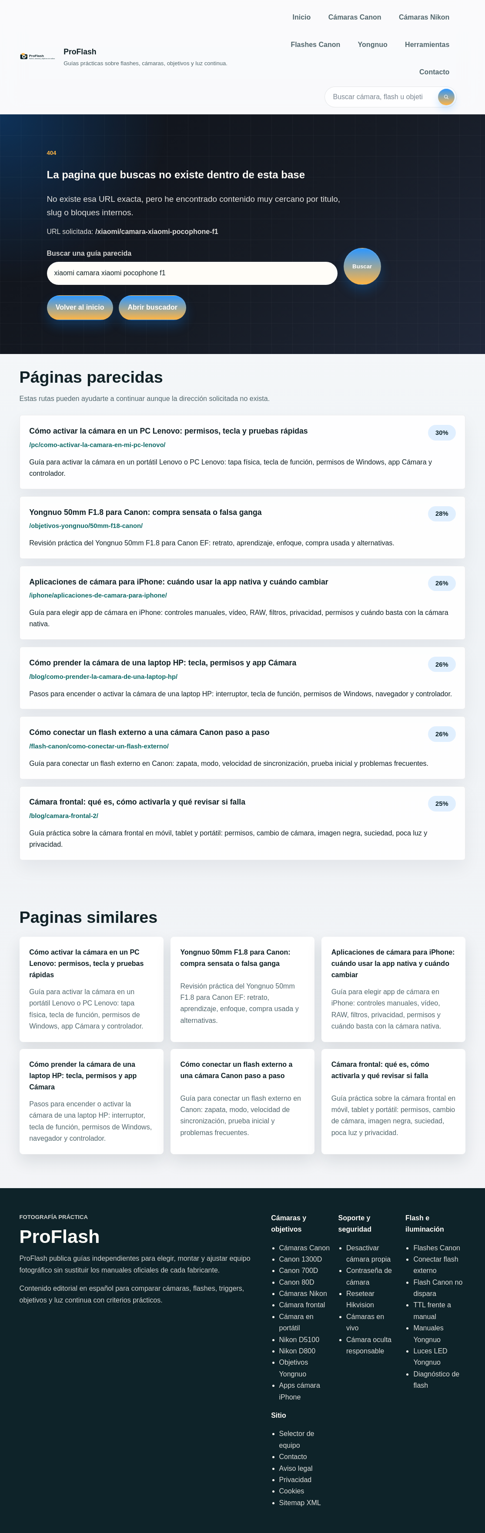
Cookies (291, 1491)
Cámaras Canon (354, 17)
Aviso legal (296, 1468)
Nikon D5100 (299, 1339)
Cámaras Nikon (424, 17)
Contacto (434, 72)
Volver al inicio (80, 307)
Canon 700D (298, 1270)
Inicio (302, 17)
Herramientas (427, 44)
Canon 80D (296, 1282)
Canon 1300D (300, 1259)
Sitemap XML (300, 1502)
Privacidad (295, 1479)
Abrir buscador (152, 307)
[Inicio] (123, 57)
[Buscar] (446, 97)
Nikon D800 (297, 1351)
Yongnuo (373, 44)
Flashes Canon (315, 44)
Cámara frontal (302, 1305)
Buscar (362, 266)
